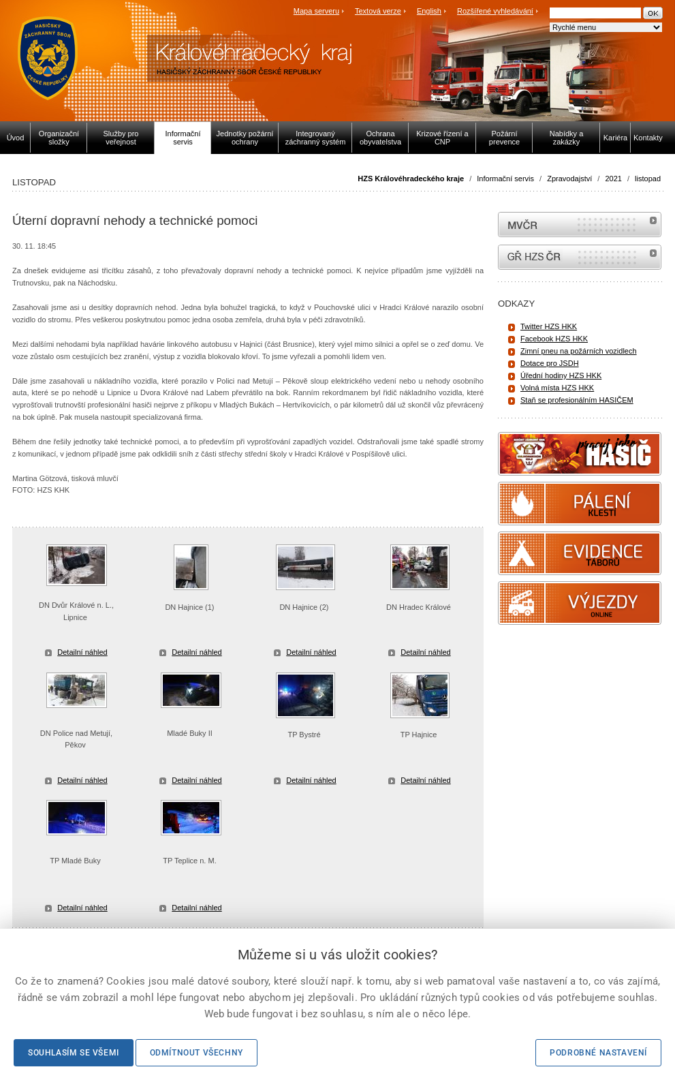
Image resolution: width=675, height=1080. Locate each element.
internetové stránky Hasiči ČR (579, 257)
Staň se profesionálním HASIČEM (576, 400)
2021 (613, 178)
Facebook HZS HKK (554, 339)
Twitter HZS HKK (548, 326)
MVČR (579, 224)
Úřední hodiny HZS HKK (560, 375)
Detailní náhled (82, 652)
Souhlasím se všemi (73, 1053)
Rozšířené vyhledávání (495, 11)
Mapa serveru (316, 11)
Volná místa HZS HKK (557, 388)
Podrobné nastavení (598, 1053)
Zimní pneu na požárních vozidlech (578, 351)
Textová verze (378, 11)
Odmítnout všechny (196, 1053)
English (429, 11)
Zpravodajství (569, 178)
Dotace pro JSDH (549, 363)
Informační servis (505, 178)
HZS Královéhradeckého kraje (411, 178)
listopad (648, 178)
